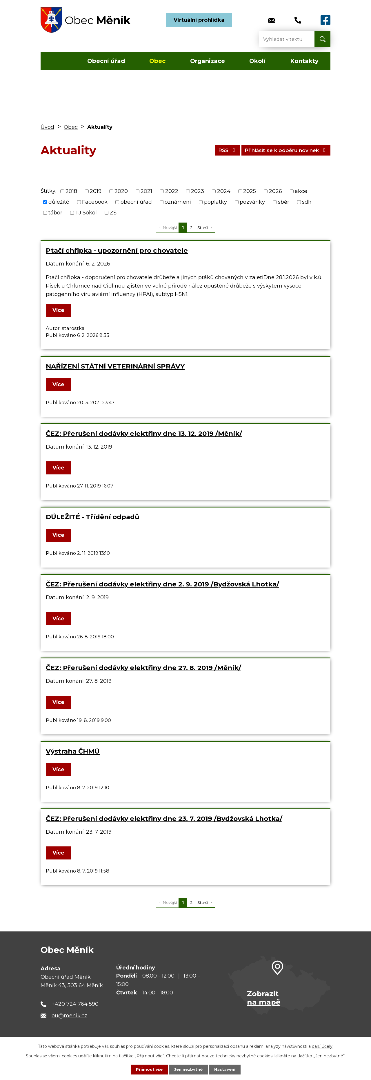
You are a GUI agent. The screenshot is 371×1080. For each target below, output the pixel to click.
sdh (307, 202)
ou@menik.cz (69, 1015)
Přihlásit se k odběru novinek (283, 150)
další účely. (322, 1046)
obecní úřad (136, 202)
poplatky (215, 202)
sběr (283, 202)
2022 (171, 191)
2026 (275, 191)
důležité (58, 202)
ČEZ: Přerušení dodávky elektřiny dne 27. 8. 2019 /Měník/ (143, 668)
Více (60, 310)
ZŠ (113, 213)
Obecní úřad (106, 60)
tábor (55, 213)
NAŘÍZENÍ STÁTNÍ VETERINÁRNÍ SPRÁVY (115, 366)
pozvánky (252, 202)
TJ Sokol (86, 213)
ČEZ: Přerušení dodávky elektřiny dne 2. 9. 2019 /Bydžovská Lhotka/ (162, 584)
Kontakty (304, 60)
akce (301, 191)
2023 (197, 191)
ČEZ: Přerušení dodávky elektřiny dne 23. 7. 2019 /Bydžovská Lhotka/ (164, 818)
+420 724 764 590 (75, 1004)
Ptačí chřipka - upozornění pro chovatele (117, 250)
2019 (95, 191)
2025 (249, 191)
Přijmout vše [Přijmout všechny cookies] (147, 1069)
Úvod (57, 61)
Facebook (95, 202)
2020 (121, 191)
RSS (219, 150)
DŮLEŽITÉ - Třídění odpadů (92, 517)
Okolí (257, 60)
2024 (223, 191)
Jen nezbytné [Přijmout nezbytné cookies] (188, 1069)
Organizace (207, 60)
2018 (71, 191)
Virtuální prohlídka (199, 20)
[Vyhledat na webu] (282, 39)
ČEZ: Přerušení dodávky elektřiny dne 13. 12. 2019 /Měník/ (144, 433)
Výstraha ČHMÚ (73, 751)
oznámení (178, 202)
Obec (157, 60)
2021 (146, 191)
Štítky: (48, 191)
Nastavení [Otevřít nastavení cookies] (226, 1069)
